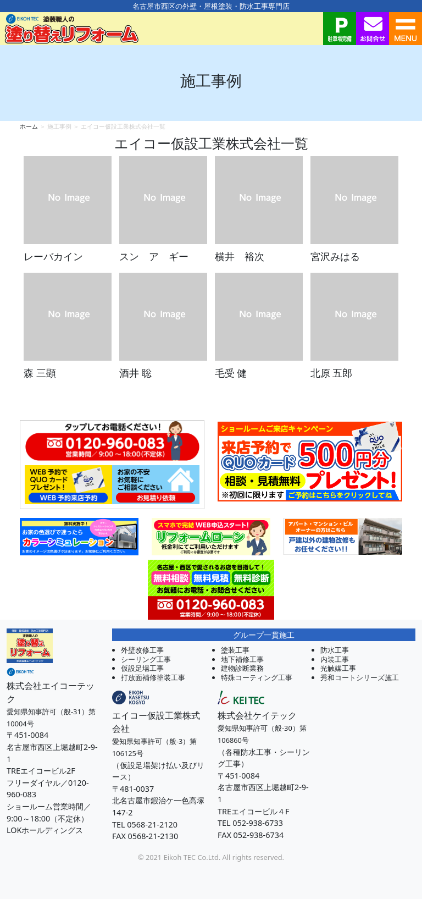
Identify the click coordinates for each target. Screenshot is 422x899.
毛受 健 (231, 372)
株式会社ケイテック (257, 715)
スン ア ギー (153, 256)
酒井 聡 (135, 372)
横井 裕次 (239, 256)
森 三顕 (40, 372)
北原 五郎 (331, 372)
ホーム (29, 126)
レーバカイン (53, 256)
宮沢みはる (335, 256)
